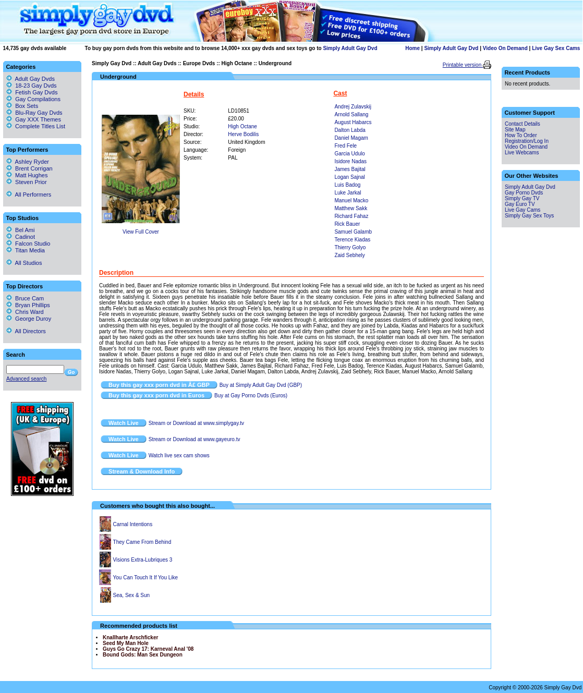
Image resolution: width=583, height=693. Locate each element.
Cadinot (20, 237)
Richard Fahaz (351, 216)
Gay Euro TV (520, 204)
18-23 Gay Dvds (35, 85)
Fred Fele (345, 146)
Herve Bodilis (243, 134)
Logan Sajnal (349, 177)
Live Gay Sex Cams (556, 48)
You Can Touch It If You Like (145, 577)
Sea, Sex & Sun (131, 595)
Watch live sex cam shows (179, 455)
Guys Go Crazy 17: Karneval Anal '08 (148, 649)
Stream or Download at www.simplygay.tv (196, 423)
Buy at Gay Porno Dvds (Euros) (250, 395)
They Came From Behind (142, 542)
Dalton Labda (350, 130)
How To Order (521, 135)
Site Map (515, 129)
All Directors (26, 331)
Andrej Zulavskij (352, 107)
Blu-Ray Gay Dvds (38, 113)
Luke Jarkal (347, 193)
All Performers (28, 194)
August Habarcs (352, 122)
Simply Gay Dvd (111, 63)
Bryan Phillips (28, 305)
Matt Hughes (26, 175)
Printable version (463, 65)
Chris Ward (25, 312)
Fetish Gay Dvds (36, 92)
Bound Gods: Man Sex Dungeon (143, 655)
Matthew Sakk (350, 208)
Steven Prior (26, 182)
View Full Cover (141, 232)
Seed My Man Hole (126, 643)
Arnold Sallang (351, 114)
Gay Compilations (37, 99)
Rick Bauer (347, 224)
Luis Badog (347, 185)
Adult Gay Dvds (157, 63)
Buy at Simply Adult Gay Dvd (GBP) (261, 385)
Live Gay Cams (522, 210)
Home (412, 48)
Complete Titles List (35, 126)
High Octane (237, 63)
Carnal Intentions (133, 524)
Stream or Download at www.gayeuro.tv (194, 439)
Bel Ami (20, 230)
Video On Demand (505, 48)
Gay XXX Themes (38, 119)
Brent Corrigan (29, 168)
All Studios (24, 263)
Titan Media (25, 250)
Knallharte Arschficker (130, 637)
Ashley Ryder (27, 162)
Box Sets (26, 106)
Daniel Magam (351, 138)
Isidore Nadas (350, 161)
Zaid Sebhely (349, 255)
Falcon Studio (28, 243)
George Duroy (28, 318)
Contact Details (522, 124)
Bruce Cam (25, 298)
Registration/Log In (527, 141)
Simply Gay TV (522, 198)
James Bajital (349, 169)
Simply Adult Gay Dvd (350, 48)
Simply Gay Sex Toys (529, 215)
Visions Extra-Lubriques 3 (143, 560)
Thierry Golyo (350, 247)
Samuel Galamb (353, 232)
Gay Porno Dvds (524, 193)
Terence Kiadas (352, 239)
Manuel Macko (351, 200)
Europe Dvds (199, 63)
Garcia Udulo (349, 153)
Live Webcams (522, 152)
